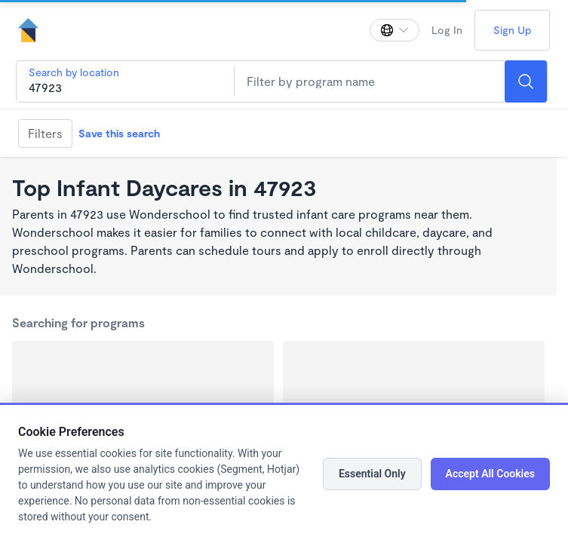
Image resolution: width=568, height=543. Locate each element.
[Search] (526, 81)
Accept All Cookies (490, 474)
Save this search (119, 133)
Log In (446, 29)
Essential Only (372, 474)
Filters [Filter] (45, 133)
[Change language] (394, 30)
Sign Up (512, 29)
